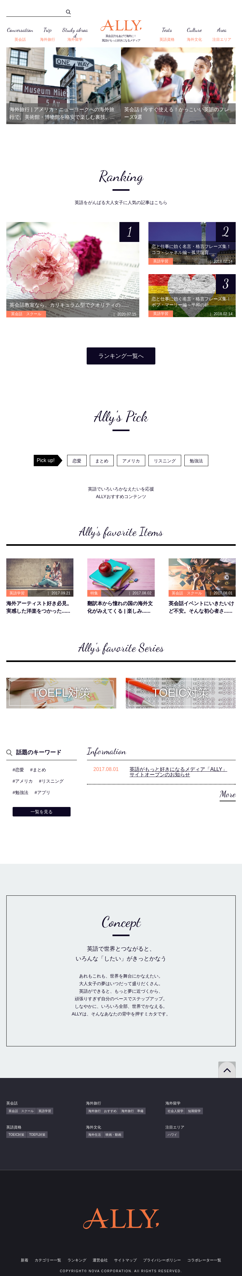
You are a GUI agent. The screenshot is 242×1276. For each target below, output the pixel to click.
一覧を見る (42, 811)
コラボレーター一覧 (204, 1260)
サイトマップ (125, 1260)
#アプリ (42, 792)
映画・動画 (113, 1134)
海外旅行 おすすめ (102, 1111)
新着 (24, 1260)
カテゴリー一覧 (48, 1260)
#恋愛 (18, 769)
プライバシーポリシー (162, 1260)
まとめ (101, 460)
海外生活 (94, 1134)
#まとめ (38, 769)
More (228, 794)
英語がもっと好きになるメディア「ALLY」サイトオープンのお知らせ (178, 772)
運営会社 (100, 1260)
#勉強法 (20, 792)
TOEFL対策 (37, 1134)
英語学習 (44, 1111)
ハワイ (172, 1134)
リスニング (165, 460)
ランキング (76, 1260)
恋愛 (76, 460)
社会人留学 (175, 1111)
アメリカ (131, 460)
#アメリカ (23, 781)
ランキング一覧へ (121, 356)
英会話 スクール (21, 1111)
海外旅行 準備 (132, 1111)
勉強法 (196, 460)
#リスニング (51, 781)
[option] (63, 85)
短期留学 (194, 1111)
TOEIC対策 (16, 1134)
